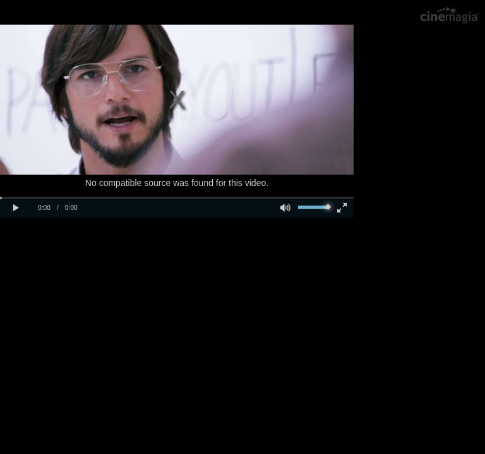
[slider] (314, 207)
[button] (16, 208)
